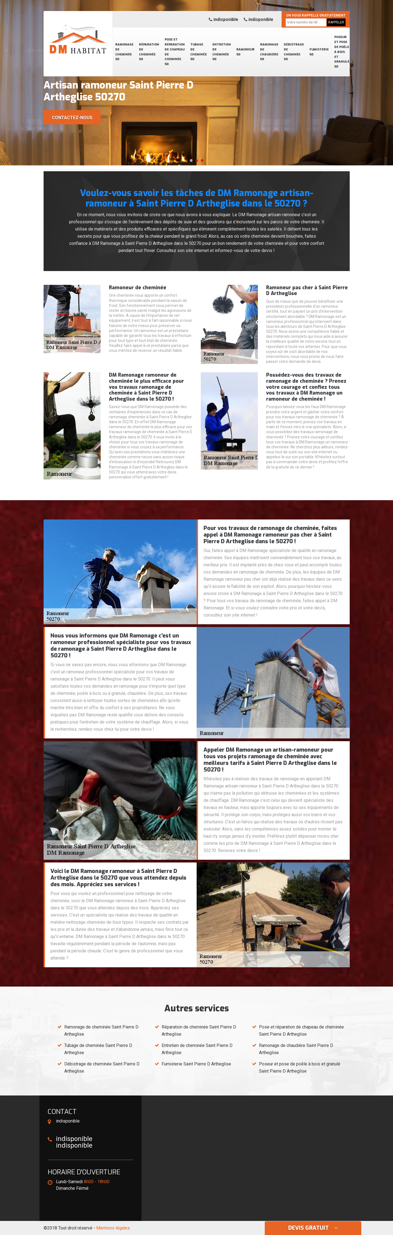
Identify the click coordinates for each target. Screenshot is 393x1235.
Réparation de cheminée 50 (149, 51)
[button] (191, 160)
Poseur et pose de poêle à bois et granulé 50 (341, 52)
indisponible (223, 19)
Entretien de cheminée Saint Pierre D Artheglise (197, 1049)
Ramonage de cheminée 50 (124, 51)
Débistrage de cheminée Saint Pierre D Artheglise (102, 1067)
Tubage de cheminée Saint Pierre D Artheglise (98, 1049)
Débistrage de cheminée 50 (294, 51)
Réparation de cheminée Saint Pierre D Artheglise (199, 1030)
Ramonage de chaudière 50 (269, 51)
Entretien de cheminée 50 (221, 51)
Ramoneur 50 (245, 52)
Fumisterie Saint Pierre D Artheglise (196, 1064)
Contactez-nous (72, 117)
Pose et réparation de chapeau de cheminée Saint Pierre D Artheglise (301, 1030)
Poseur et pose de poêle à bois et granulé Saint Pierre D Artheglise (299, 1067)
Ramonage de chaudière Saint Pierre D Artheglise (296, 1049)
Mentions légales (113, 1228)
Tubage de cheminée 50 (198, 51)
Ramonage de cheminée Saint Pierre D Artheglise (101, 1030)
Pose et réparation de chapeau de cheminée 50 (175, 51)
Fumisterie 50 (319, 52)
